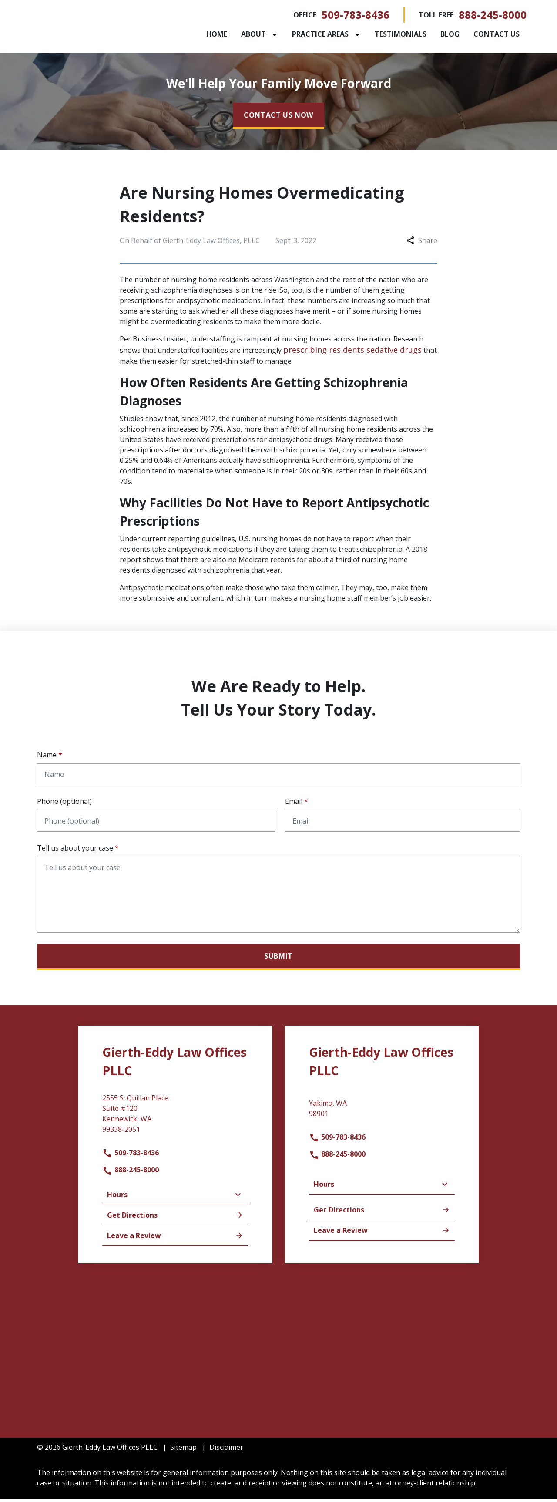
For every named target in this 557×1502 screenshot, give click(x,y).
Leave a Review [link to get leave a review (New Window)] (175, 1239)
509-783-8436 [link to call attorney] (355, 16)
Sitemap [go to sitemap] (183, 1450)
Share (421, 243)
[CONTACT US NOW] (278, 119)
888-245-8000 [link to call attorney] (493, 16)
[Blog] (450, 35)
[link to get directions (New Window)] (175, 1120)
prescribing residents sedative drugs (352, 353)
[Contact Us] (496, 35)
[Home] (216, 35)
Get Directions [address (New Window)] (175, 1218)
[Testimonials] (400, 35)
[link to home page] (91, 27)
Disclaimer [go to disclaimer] (226, 1450)
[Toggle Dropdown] (276, 36)
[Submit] (278, 960)
